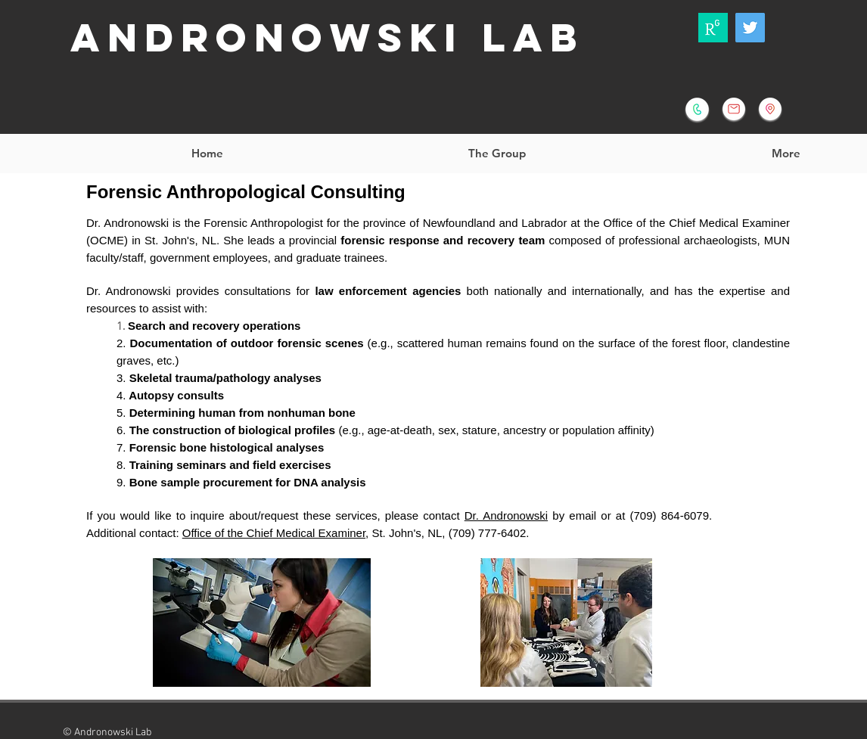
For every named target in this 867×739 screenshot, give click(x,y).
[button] (496, 153)
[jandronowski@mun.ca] (733, 109)
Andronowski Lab (327, 37)
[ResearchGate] (713, 27)
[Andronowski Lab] (750, 27)
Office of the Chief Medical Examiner (273, 532)
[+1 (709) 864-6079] (697, 109)
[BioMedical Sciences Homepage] (770, 109)
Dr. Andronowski (506, 515)
